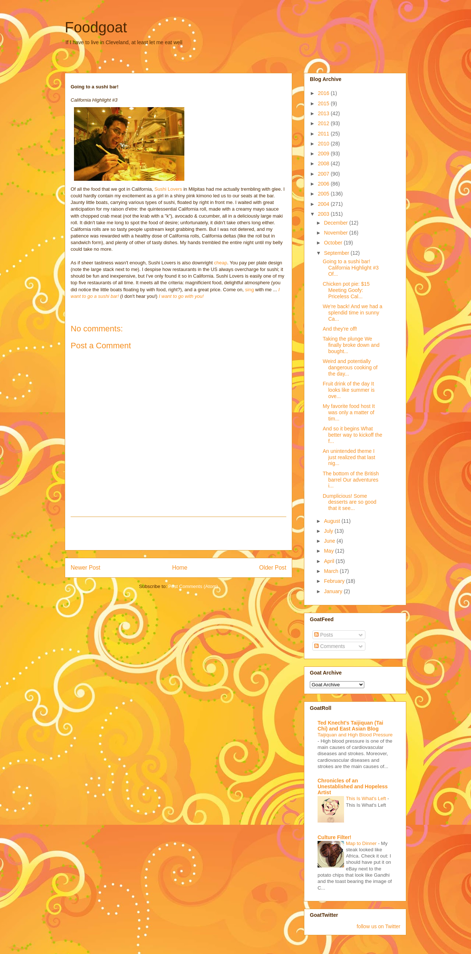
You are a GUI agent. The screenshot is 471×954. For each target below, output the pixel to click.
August (332, 521)
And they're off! (340, 329)
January (334, 591)
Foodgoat (96, 27)
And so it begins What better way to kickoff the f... (352, 435)
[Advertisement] (178, 533)
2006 (324, 184)
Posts (323, 635)
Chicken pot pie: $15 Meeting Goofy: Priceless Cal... (346, 290)
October (334, 243)
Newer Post (85, 567)
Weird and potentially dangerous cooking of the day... (350, 367)
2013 (324, 113)
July (329, 531)
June (330, 541)
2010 (324, 144)
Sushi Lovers (169, 189)
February (335, 581)
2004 (324, 204)
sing (249, 289)
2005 (324, 194)
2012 (324, 123)
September (337, 253)
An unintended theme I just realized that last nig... (349, 457)
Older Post (272, 567)
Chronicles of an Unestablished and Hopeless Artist (353, 786)
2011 (324, 134)
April (330, 561)
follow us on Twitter (378, 926)
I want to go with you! (181, 296)
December (336, 223)
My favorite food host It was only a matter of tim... (349, 412)
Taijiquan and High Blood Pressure (355, 734)
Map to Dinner (362, 843)
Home (180, 567)
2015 (324, 103)
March (332, 571)
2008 (324, 163)
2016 (324, 93)
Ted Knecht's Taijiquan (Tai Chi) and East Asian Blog (350, 726)
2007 (324, 174)
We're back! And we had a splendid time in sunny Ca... (352, 312)
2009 (324, 153)
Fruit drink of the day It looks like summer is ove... (349, 390)
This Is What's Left (366, 798)
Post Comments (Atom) (193, 586)
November (336, 233)
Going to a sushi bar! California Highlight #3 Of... (351, 267)
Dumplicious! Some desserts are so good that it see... (349, 502)
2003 (324, 214)
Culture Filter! (334, 837)
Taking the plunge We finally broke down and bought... (351, 345)
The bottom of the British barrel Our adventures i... (351, 480)
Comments (329, 646)
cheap (220, 262)
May (329, 551)
